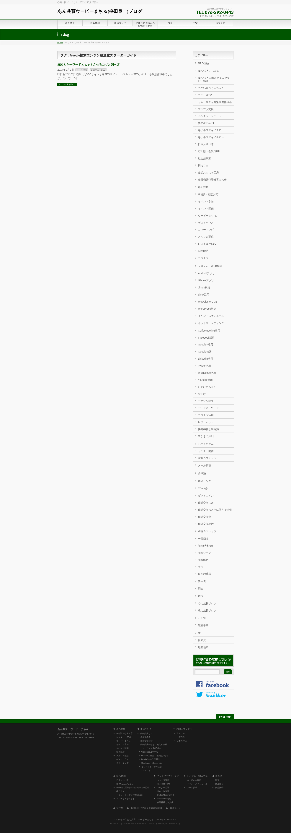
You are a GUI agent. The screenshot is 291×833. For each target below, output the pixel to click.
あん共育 (203, 187)
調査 (200, 588)
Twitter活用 (204, 365)
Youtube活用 (205, 379)
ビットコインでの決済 (151, 767)
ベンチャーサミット (209, 116)
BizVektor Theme (145, 823)
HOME (60, 42)
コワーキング (206, 229)
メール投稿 (82, 70)
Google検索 (205, 351)
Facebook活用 (206, 337)
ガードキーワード (208, 408)
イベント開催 (206, 208)
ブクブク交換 (206, 109)
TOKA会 (203, 488)
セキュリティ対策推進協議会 (215, 102)
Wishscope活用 (207, 372)
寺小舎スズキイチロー (211, 137)
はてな (202, 393)
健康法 (202, 640)
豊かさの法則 (206, 436)
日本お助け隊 (206, 144)
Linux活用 (203, 294)
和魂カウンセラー (208, 531)
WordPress (128, 823)
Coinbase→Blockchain (151, 763)
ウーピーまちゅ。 (208, 215)
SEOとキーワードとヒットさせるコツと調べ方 (88, 64)
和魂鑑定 (203, 559)
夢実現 (202, 581)
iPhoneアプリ (206, 280)
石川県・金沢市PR (209, 151)
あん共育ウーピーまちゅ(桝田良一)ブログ (99, 11)
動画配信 (203, 250)
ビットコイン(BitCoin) (150, 748)
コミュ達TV (205, 95)
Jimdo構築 (204, 287)
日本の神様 (204, 573)
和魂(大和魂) (205, 545)
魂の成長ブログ (207, 610)
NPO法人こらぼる (208, 70)
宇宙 (200, 566)
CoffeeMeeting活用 (209, 330)
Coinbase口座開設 (149, 752)
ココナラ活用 (206, 415)
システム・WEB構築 (210, 265)
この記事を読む (67, 84)
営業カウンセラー (208, 458)
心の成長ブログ (207, 603)
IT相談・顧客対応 (208, 194)
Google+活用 (205, 344)
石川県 (202, 617)
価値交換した (206, 502)
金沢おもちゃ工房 (208, 172)
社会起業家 (204, 158)
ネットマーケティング (211, 323)
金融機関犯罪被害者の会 (212, 179)
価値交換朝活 (206, 523)
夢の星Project (206, 123)
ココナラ (203, 258)
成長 (200, 596)
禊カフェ (203, 165)
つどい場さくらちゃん (211, 88)
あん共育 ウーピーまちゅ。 (141, 819)
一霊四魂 (203, 538)
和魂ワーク (204, 552)
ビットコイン (206, 495)
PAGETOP (225, 717)
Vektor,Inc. (163, 823)
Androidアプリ (206, 273)
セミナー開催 (206, 451)
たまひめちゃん (207, 386)
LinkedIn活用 (205, 358)
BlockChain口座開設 (150, 759)
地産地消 (203, 647)
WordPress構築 (207, 308)
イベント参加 (206, 201)
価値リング (204, 481)
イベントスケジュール (211, 315)
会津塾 (202, 473)
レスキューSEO (98, 70)
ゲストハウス (206, 222)
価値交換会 (204, 516)
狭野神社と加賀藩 (208, 429)
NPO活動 (203, 63)
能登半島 (203, 625)
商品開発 (219, 784)
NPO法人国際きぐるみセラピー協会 (214, 79)
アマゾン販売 (206, 401)
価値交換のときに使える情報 (215, 509)
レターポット (206, 422)
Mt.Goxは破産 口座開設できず (155, 755)
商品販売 (219, 787)
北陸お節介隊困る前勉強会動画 (146, 808)
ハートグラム (206, 443)
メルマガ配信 (206, 236)
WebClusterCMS (207, 301)
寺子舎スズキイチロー (211, 130)
